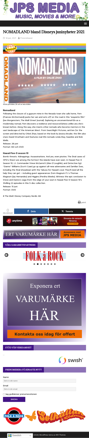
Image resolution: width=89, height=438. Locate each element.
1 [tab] (34, 264)
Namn (6, 377)
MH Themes (60, 434)
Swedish (14, 435)
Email (5, 385)
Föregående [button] (6, 255)
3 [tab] (41, 264)
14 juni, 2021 (11, 38)
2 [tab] (38, 264)
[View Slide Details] (44, 256)
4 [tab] (44, 264)
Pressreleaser (26, 38)
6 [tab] (51, 264)
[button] (85, 23)
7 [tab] (55, 264)
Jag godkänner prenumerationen (20, 394)
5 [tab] (48, 264)
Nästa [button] (82, 255)
